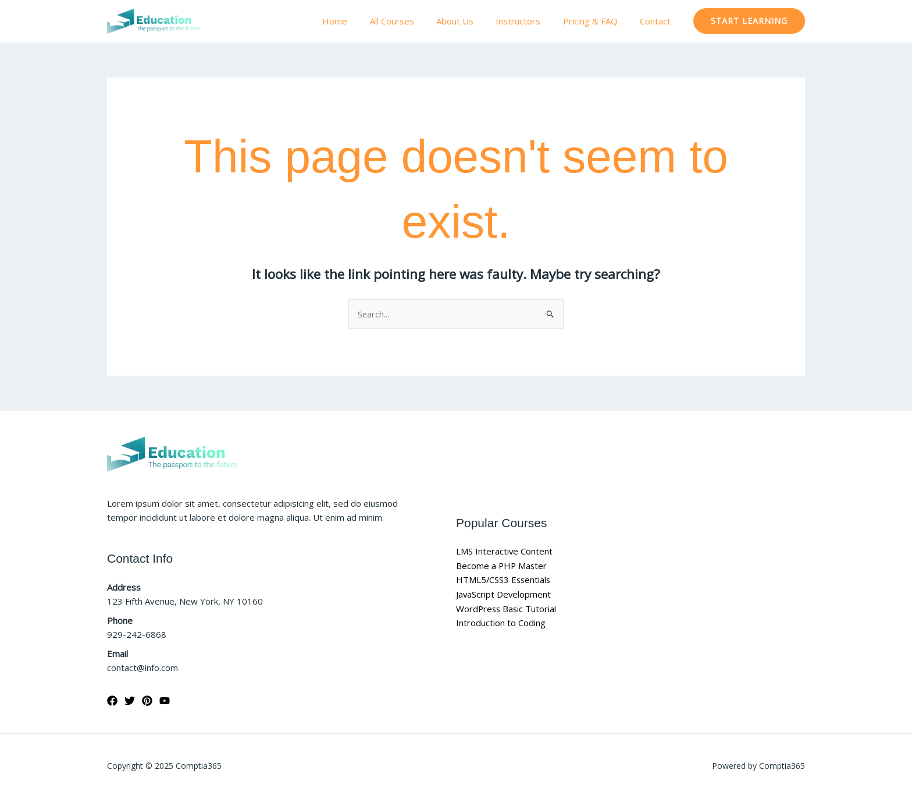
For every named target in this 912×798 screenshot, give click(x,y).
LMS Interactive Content (504, 551)
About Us (471, 21)
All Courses (413, 21)
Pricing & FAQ (597, 21)
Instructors (530, 21)
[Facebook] (112, 701)
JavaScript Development (504, 594)
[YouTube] (164, 701)
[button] (749, 21)
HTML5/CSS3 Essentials (504, 580)
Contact (657, 21)
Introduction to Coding (501, 623)
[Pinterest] (147, 701)
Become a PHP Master (502, 565)
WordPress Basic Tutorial (507, 609)
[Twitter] (129, 701)
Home (361, 21)
